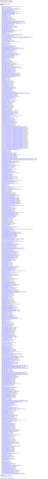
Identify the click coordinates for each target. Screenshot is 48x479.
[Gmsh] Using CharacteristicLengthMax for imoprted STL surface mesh (10, 465)
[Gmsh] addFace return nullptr (5, 28)
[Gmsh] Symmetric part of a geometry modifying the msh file (9, 453)
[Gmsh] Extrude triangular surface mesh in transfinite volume (9, 165)
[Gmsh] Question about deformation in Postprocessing (8, 387)
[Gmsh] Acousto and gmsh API (5, 24)
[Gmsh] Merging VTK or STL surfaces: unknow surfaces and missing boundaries (11, 291)
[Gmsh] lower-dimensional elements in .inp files (7, 282)
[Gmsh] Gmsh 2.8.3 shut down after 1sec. (6, 192)
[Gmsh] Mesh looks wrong (5, 311)
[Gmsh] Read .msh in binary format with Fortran (7, 402)
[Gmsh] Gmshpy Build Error (5, 220)
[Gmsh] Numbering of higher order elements (7, 327)
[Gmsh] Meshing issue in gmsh (5, 301)
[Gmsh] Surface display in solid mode (6, 447)
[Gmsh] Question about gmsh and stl (6, 388)
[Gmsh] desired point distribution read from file (7, 111)
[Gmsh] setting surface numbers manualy (6, 429)
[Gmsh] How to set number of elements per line (7, 245)
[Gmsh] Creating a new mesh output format (7, 98)
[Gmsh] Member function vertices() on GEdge (7, 289)
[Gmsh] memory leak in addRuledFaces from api (7, 290)
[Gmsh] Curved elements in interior (6, 100)
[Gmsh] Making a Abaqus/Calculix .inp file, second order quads (9, 284)
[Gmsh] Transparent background (5, 457)
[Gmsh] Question (4, 385)
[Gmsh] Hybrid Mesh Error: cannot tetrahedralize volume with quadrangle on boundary (12, 248)
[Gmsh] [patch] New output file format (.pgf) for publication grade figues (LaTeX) (11, 21)
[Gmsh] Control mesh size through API (6, 89)
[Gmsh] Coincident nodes (5, 80)
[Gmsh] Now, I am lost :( (5, 325)
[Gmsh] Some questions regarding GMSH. (7, 435)
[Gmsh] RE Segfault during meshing (6, 417)
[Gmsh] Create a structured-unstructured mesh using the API (9, 96)
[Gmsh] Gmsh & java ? (4, 187)
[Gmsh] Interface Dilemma (5, 261)
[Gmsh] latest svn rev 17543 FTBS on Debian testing (8, 274)
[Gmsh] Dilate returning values (5, 114)
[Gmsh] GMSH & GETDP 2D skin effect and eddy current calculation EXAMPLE (11, 186)
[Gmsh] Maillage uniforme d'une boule (6, 283)
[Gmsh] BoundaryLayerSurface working (6, 56)
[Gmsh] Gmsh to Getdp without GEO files (7, 222)
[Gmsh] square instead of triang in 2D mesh (7, 438)
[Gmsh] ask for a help (4, 43)
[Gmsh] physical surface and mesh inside (6, 342)
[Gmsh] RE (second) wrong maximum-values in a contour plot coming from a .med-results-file (13, 400)
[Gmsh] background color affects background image (8, 47)
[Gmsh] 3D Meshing (4, 14)
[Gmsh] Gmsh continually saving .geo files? (7, 207)
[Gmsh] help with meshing (5, 227)
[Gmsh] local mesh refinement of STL (6, 281)
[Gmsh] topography (4, 454)
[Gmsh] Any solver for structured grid (6, 35)
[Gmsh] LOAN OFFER (4, 280)
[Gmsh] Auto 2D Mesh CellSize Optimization (7, 46)
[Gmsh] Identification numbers (5, 249)
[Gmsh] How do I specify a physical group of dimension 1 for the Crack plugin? (11, 238)
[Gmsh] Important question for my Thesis (6, 253)
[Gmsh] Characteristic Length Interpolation (7, 76)
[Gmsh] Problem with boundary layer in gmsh (7, 375)
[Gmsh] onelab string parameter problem (6, 331)
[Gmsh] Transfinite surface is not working (6, 456)
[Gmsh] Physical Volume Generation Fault (7, 345)
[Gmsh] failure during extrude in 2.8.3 (6, 167)
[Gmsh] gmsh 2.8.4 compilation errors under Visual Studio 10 (9, 195)
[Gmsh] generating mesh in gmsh (5, 179)
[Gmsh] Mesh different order (5, 296)
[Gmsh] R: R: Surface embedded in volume (7, 396)
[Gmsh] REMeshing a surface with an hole (7, 410)
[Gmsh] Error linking (4, 151)
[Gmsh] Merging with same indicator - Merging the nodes (8, 292)
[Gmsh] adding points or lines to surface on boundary (8, 30)
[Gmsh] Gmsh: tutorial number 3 (5, 204)
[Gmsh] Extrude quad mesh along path (6, 164)
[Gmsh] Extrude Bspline (4, 163)
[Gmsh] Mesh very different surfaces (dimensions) (7, 315)
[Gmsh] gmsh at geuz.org (5, 206)
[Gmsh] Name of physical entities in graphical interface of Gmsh (9, 318)
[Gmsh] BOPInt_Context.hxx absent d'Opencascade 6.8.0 (8, 53)
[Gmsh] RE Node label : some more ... (6, 414)
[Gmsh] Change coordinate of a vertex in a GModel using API (9, 73)
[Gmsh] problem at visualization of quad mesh (7, 358)
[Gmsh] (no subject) (4, 7)
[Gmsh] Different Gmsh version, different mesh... (7, 112)
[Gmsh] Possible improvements (5, 352)
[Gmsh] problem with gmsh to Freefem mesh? (7, 381)
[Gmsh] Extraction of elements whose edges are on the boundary (9, 154)
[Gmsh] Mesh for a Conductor (5, 297)
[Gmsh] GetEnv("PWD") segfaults (6, 182)
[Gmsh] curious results (4, 99)
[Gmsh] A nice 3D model (5, 32)
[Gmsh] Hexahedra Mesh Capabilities (6, 229)
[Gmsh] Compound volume (5, 85)
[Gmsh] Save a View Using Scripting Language (7, 421)
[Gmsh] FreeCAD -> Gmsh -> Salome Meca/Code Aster (8, 172)
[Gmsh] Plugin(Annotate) (5, 346)
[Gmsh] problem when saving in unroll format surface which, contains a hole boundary (12, 372)
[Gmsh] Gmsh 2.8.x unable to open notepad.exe (7, 196)
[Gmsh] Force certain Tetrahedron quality (6, 171)
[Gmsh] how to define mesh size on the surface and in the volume (9, 240)
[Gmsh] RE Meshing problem (5, 411)
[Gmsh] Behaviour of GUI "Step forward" (6, 52)
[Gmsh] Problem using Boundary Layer (6, 371)
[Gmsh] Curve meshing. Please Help (6, 102)
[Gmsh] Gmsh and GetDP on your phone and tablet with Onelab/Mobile (10, 205)
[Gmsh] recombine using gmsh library (6, 403)
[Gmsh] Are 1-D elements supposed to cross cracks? (8, 41)
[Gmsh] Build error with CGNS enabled (6, 62)
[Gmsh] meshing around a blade (5, 299)
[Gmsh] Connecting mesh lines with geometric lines (8, 87)
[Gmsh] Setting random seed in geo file (6, 425)
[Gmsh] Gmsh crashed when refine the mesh (7, 208)
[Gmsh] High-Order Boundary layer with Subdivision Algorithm (9, 232)
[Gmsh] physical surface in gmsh (5, 343)
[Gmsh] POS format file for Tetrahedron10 (7, 348)
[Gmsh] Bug (3, 59)
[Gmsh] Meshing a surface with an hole (6, 300)
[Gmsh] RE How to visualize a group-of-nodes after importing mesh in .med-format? (11, 408)
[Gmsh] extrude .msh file (5, 160)
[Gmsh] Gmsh (3, 185)
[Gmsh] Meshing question (5, 304)
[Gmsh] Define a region (4, 108)
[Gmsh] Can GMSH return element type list (7, 69)
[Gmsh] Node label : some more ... (6, 322)
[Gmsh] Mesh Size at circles (5, 314)
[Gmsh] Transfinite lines (4, 455)
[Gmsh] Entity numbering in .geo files (6, 124)
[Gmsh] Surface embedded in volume (6, 448)
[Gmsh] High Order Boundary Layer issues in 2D (7, 237)
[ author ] (10, 2)
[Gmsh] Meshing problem (5, 303)
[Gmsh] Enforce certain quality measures (6, 123)
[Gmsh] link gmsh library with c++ (6, 279)
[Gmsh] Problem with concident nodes (6, 378)
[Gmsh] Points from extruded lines (6, 347)
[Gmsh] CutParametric (4, 103)
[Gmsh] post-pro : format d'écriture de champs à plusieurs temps (9, 353)
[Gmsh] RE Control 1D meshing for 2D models (7, 404)
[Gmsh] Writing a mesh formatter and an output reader (8, 471)
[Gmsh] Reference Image (5, 406)
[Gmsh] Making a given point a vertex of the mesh (7, 285)
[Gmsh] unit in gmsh (4, 460)
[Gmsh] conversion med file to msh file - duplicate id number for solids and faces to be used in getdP (13, 92)
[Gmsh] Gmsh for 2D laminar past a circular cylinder (8, 215)
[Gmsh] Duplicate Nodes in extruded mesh (7, 119)
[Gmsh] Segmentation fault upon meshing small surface (8, 423)
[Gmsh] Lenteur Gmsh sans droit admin (6, 275)
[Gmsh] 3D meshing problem (5, 16)
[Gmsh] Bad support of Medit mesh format (7, 49)
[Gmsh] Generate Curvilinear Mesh (6, 177)
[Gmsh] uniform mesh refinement (6, 459)
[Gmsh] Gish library (4, 184)
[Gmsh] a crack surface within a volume (6, 25)
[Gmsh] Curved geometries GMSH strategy (7, 101)
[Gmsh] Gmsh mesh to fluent (5, 219)
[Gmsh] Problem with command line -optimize (7, 377)
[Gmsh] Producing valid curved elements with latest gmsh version (9, 383)
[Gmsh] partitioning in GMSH (5, 340)
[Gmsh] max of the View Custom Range (6, 288)
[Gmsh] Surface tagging (4, 452)
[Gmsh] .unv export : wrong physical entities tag (7, 8)
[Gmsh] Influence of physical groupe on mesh (7, 258)
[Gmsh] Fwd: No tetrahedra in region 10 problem (7, 176)
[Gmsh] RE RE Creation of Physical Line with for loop (8, 415)
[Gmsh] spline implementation (5, 436)
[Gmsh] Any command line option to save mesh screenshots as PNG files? (10, 34)
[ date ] (12, 2)
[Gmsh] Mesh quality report (5, 313)
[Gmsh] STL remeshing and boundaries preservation (8, 441)
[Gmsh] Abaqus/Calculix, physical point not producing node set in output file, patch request (12, 23)
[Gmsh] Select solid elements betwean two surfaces (8, 424)
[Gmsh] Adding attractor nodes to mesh (6, 29)
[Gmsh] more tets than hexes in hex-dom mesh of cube (8, 317)
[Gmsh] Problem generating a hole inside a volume (8, 362)
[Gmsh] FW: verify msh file (5, 175)
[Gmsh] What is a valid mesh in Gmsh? (6, 470)
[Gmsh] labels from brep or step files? (6, 271)
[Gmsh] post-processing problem (5, 355)
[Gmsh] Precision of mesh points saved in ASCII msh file (8, 357)
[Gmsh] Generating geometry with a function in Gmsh (8, 178)
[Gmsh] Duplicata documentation (6, 117)
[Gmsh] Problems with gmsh (5, 369)
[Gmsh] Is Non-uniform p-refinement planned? (7, 267)
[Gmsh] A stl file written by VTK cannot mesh (7, 45)
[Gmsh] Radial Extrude (4, 398)
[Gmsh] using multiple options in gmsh (6, 466)
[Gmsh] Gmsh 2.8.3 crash (5, 190)
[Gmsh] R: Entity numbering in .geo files (6, 394)
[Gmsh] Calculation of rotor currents (6, 68)
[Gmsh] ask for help (4, 44)
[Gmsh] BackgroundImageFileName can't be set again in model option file (10, 48)
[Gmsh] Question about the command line (6, 392)
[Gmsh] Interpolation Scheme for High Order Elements (8, 266)
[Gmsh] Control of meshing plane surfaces (7, 91)
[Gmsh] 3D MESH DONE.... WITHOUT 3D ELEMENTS (8, 12)
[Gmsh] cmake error (4, 77)
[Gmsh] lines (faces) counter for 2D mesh (6, 278)
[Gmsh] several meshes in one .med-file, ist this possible (8, 430)
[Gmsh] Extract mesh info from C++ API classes (7, 155)
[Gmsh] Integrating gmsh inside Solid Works (7, 260)
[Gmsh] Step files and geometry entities (6, 440)
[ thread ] (8, 2)
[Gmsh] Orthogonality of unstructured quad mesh (7, 336)
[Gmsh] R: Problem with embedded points (7, 395)
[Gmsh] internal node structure (5, 262)
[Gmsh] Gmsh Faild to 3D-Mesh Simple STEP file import (8, 213)
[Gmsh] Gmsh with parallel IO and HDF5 (6, 224)
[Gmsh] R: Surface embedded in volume (6, 397)
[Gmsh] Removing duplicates (5, 412)
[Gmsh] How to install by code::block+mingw (7, 243)
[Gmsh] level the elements (5, 276)
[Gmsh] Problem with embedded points (6, 380)
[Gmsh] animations (4, 33)
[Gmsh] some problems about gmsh (6, 434)
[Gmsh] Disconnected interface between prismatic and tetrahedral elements (10, 115)
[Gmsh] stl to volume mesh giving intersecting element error (9, 442)
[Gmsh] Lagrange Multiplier (5, 273)
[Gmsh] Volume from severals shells (6, 468)
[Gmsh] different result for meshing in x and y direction (8, 113)
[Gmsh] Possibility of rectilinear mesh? (6, 350)
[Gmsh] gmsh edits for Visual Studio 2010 (7, 210)
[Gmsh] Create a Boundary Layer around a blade (7, 94)
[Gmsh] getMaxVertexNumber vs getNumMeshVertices (8, 183)
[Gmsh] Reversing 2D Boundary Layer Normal (7, 418)
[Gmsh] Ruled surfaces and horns (6, 420)
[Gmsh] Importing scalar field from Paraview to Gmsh (8, 257)
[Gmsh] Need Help (4, 320)
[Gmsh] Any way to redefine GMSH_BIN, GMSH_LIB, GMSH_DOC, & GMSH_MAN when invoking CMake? (15, 37)
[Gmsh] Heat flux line (4, 225)
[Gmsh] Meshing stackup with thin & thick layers (7, 305)
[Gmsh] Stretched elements (5, 444)
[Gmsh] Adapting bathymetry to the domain (7, 26)
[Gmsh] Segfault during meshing (5, 422)
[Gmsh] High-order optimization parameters (7, 234)
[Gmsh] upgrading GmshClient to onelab (6, 463)
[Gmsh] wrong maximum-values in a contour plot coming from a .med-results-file (11, 473)
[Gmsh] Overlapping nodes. (5, 338)
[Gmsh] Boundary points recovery (6, 57)
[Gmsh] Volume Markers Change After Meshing (7, 469)
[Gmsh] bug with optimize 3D (5, 61)
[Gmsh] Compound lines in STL (5, 83)
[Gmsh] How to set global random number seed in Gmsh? (8, 244)
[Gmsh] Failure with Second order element (7, 168)
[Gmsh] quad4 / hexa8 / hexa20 (5, 384)
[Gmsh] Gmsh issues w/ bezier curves (6, 217)
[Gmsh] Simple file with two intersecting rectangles (8, 431)
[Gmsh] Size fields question (5, 433)
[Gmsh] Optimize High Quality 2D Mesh (6, 334)
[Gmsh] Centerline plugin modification (6, 72)
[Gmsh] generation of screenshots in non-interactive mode (8, 180)
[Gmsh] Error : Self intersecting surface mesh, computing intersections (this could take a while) (13, 126)
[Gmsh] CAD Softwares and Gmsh (6, 65)
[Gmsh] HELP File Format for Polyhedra (6, 226)
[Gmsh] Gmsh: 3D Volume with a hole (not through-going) (8, 197)
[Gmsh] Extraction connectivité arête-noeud (7, 152)
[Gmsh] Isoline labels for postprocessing (6, 269)
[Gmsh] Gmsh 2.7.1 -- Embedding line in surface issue (8, 188)
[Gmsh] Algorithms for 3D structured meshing (7, 31)
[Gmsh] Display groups (4, 116)
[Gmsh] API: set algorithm (5, 38)
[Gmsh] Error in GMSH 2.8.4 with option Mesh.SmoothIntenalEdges (10, 149)
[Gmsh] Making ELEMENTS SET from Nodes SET (8, 287)
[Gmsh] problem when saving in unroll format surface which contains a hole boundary (12, 374)
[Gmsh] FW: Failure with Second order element (7, 174)
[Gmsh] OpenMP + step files (5, 332)
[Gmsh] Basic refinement (5, 50)
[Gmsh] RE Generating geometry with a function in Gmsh (8, 407)
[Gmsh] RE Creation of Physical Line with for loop (8, 405)
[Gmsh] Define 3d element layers (5, 105)
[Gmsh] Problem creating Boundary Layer (7, 361)
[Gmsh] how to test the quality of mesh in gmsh (7, 246)
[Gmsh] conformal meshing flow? (6, 86)
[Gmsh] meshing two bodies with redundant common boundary (9, 309)
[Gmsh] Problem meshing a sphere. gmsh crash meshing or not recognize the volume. (11, 365)
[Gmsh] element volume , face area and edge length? (8, 122)
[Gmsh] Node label (4, 321)
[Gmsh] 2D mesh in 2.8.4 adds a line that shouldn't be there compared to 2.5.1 (11, 11)
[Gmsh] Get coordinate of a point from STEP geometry (8, 181)
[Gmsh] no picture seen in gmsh (5, 323)
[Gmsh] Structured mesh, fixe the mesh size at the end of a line (9, 446)
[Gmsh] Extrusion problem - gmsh (6, 166)
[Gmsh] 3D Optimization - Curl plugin (6, 18)
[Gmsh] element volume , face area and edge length (8, 121)
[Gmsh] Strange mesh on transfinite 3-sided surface (8, 443)
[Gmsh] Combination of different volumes (7, 82)
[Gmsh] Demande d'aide (4, 110)
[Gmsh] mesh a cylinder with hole (6, 293)
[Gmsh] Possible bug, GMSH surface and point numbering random (9, 351)
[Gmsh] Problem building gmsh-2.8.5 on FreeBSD (7, 359)
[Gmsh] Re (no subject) (4, 399)
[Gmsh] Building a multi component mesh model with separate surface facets (11, 64)
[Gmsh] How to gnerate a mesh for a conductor (7, 242)
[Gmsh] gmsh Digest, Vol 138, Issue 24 (6, 209)
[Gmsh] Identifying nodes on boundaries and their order (8, 251)
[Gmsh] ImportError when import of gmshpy (7, 255)
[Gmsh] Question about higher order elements (7, 390)
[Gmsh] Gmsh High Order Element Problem (7, 216)
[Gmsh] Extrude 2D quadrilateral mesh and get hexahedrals (8, 161)
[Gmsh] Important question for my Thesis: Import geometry (9, 254)
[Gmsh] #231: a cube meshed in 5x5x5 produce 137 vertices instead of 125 (10, 6)
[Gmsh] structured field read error (6, 445)
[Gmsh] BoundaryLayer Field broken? (6, 55)
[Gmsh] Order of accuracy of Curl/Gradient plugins (8, 335)
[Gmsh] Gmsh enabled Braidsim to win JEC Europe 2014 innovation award (10, 212)
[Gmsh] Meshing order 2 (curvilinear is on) (7, 302)
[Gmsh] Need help (4, 319)
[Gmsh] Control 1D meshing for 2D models (7, 88)
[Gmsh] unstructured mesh (5, 461)
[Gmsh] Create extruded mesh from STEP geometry (8, 97)
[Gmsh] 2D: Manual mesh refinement (6, 10)
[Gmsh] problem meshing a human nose (6, 364)
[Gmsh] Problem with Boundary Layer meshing (7, 376)
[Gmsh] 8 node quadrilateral (5, 19)
